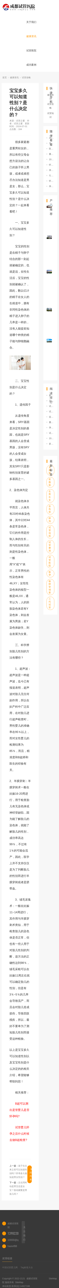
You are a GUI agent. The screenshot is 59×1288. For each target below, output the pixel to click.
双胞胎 (50, 482)
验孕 (50, 573)
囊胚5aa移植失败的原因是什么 (51, 422)
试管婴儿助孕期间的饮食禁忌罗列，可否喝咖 (51, 411)
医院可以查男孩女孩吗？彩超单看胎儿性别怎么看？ (51, 148)
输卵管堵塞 (50, 587)
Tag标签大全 (27, 1267)
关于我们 (31, 22)
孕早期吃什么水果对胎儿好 (51, 427)
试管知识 (50, 115)
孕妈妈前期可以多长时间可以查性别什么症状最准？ (51, 170)
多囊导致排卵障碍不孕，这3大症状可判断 (51, 443)
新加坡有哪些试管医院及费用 (51, 395)
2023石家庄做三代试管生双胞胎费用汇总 (51, 159)
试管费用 (50, 546)
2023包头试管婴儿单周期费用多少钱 (51, 400)
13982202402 (16, 1233)
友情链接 (7, 1258)
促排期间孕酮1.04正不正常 (51, 417)
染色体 (50, 509)
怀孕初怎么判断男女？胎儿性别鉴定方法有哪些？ (51, 165)
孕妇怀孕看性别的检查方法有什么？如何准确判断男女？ (51, 186)
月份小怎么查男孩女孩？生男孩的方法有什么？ (51, 143)
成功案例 (31, 64)
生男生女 (50, 495)
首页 (31, 7)
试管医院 (31, 50)
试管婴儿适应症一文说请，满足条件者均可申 (51, 406)
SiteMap (19, 1282)
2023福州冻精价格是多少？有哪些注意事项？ (51, 138)
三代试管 (50, 603)
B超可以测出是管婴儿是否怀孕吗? (19, 1110)
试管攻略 (26, 77)
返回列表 (31, 1174)
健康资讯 (31, 36)
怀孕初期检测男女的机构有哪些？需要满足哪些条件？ (51, 181)
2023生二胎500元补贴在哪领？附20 (51, 438)
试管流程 (50, 531)
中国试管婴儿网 (10, 1267)
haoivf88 (12, 1246)
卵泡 (50, 519)
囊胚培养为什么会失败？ (51, 154)
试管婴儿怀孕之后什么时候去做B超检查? (19, 1134)
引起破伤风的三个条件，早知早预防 (51, 175)
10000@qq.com (16, 1240)
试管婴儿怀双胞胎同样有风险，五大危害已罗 (51, 433)
